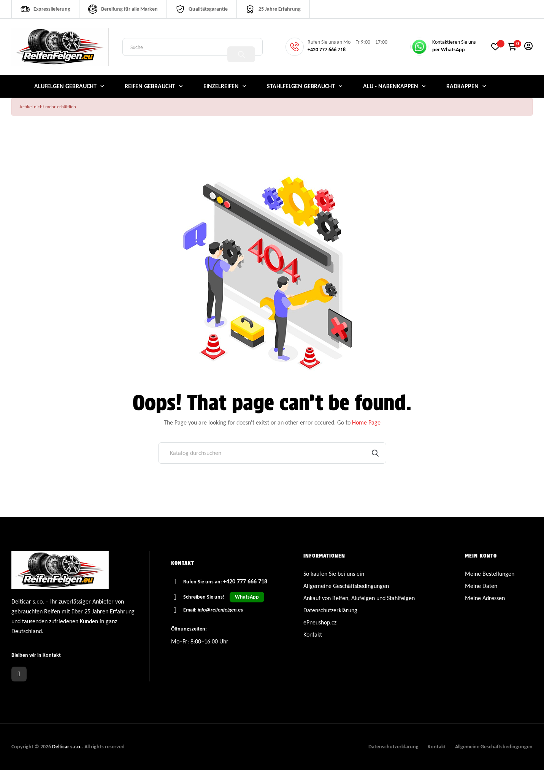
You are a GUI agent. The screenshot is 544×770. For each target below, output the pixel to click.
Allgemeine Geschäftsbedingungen (346, 585)
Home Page (366, 422)
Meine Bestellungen (489, 573)
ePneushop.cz (319, 622)
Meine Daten (481, 585)
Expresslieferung (51, 9)
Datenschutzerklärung (330, 610)
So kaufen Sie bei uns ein (333, 573)
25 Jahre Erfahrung (280, 9)
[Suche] (272, 453)
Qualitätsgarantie (208, 9)
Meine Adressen (485, 598)
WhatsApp (247, 597)
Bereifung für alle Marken (129, 9)
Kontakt (312, 634)
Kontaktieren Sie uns (454, 42)
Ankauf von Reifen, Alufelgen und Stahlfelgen (359, 598)
